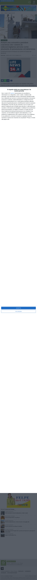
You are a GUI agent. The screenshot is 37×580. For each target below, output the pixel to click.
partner (12, 93)
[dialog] (18, 290)
